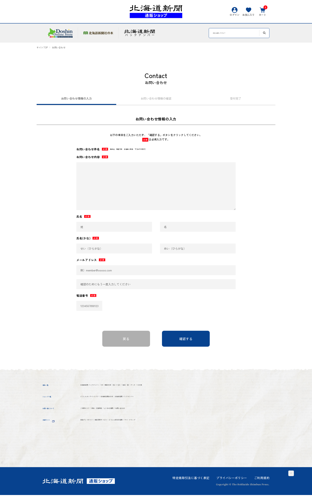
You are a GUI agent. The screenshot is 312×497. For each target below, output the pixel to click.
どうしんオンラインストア (102, 408)
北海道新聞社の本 (144, 408)
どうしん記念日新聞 (166, 443)
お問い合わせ (176, 429)
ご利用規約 (261, 479)
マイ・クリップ (93, 450)
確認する (186, 340)
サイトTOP (42, 47)
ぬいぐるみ (168, 388)
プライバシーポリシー (231, 479)
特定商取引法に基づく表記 (191, 479)
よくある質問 (149, 429)
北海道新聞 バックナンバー (103, 388)
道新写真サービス (129, 443)
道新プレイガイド (95, 443)
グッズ (86, 395)
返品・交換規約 (120, 429)
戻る (126, 340)
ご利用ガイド (91, 429)
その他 (102, 395)
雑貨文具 (147, 388)
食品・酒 (190, 388)
